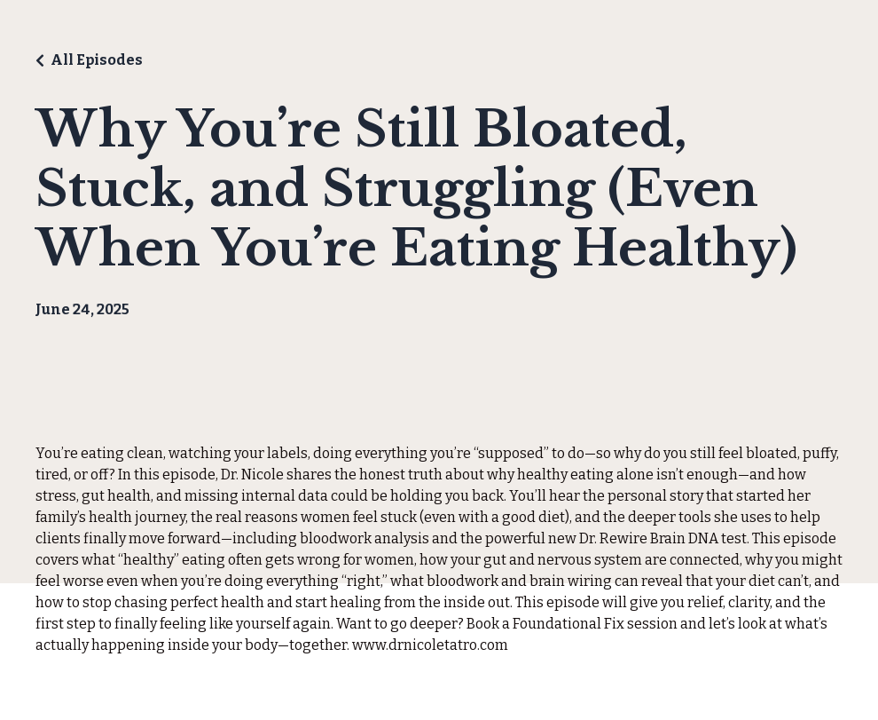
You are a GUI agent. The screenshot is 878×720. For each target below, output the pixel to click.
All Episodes (97, 59)
